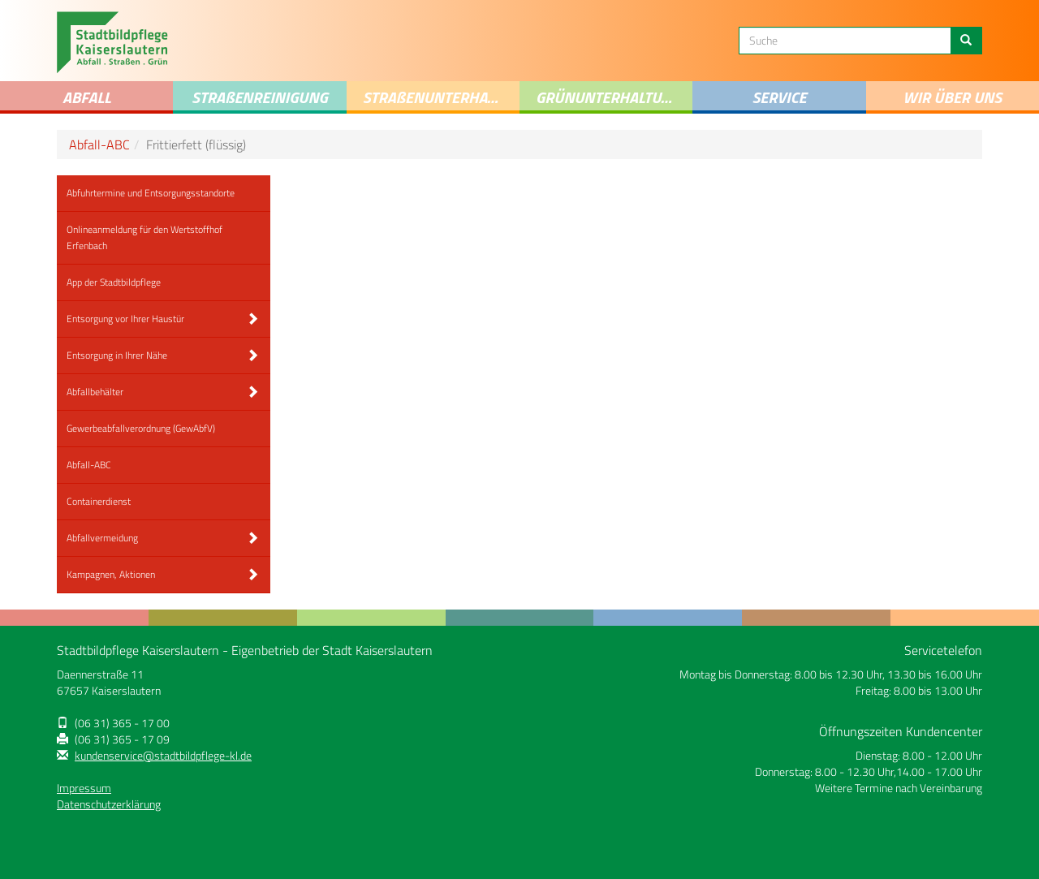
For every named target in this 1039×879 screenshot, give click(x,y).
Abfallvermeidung (102, 537)
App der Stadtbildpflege (114, 282)
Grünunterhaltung (608, 97)
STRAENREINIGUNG (260, 97)
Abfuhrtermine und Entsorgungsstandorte (151, 192)
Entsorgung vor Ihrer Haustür (125, 318)
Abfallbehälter (95, 391)
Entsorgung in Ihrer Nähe (117, 355)
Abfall (87, 97)
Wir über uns (952, 97)
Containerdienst (99, 501)
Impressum (84, 788)
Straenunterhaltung (441, 97)
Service (779, 97)
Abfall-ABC (99, 144)
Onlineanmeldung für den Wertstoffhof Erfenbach (144, 237)
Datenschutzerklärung (109, 804)
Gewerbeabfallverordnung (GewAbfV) (141, 428)
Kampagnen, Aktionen (111, 574)
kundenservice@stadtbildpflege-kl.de (163, 756)
